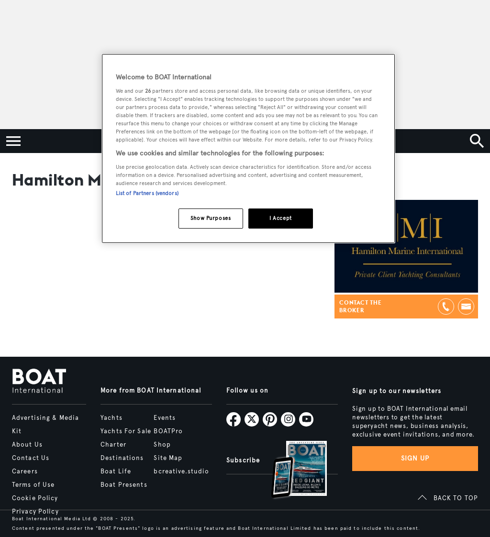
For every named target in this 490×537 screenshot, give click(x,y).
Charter (113, 445)
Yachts (111, 418)
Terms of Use (33, 485)
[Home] (39, 382)
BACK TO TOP (456, 498)
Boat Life (115, 471)
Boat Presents (123, 485)
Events (165, 418)
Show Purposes (210, 218)
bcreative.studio (181, 471)
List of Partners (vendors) (147, 193)
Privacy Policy (35, 511)
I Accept (280, 218)
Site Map (168, 458)
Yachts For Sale (125, 431)
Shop (162, 445)
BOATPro (168, 431)
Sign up (415, 458)
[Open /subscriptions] (291, 471)
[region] (248, 148)
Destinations (122, 458)
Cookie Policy (35, 498)
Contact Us (30, 458)
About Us (27, 445)
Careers (25, 471)
